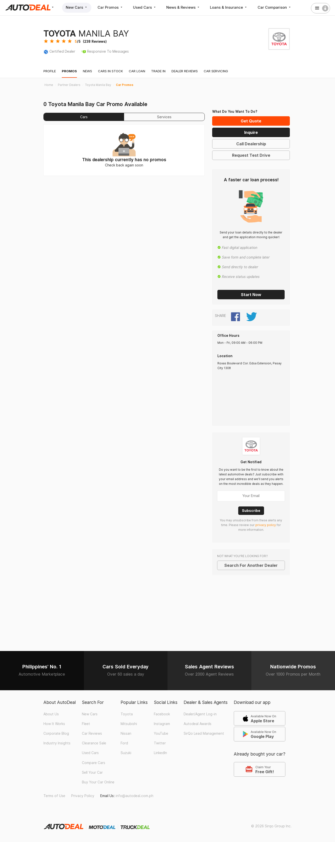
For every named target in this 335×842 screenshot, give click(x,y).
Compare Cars (93, 763)
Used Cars (145, 7)
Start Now (251, 294)
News (87, 71)
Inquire (251, 132)
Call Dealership (251, 143)
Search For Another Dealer (251, 565)
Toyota (127, 714)
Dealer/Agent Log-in (200, 714)
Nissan (126, 733)
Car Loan (137, 71)
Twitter (160, 743)
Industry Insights (56, 743)
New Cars (77, 7)
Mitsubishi (129, 724)
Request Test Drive (251, 155)
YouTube (161, 733)
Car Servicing (216, 71)
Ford (124, 743)
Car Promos (111, 7)
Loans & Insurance (230, 7)
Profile (49, 71)
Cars (84, 117)
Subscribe (251, 510)
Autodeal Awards (197, 724)
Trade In (158, 71)
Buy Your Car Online (98, 782)
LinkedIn (160, 753)
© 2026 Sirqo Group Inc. (271, 826)
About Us (51, 714)
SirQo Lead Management (204, 733)
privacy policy (265, 525)
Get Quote (251, 120)
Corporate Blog (56, 733)
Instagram (162, 724)
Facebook (162, 714)
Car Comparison (276, 7)
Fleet (86, 724)
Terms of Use (54, 796)
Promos (69, 71)
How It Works (54, 724)
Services (164, 117)
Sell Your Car (92, 772)
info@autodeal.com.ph (134, 796)
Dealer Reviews (184, 71)
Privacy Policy (82, 796)
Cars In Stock (110, 71)
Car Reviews (92, 733)
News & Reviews (184, 7)
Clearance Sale (94, 743)
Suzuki (126, 753)
